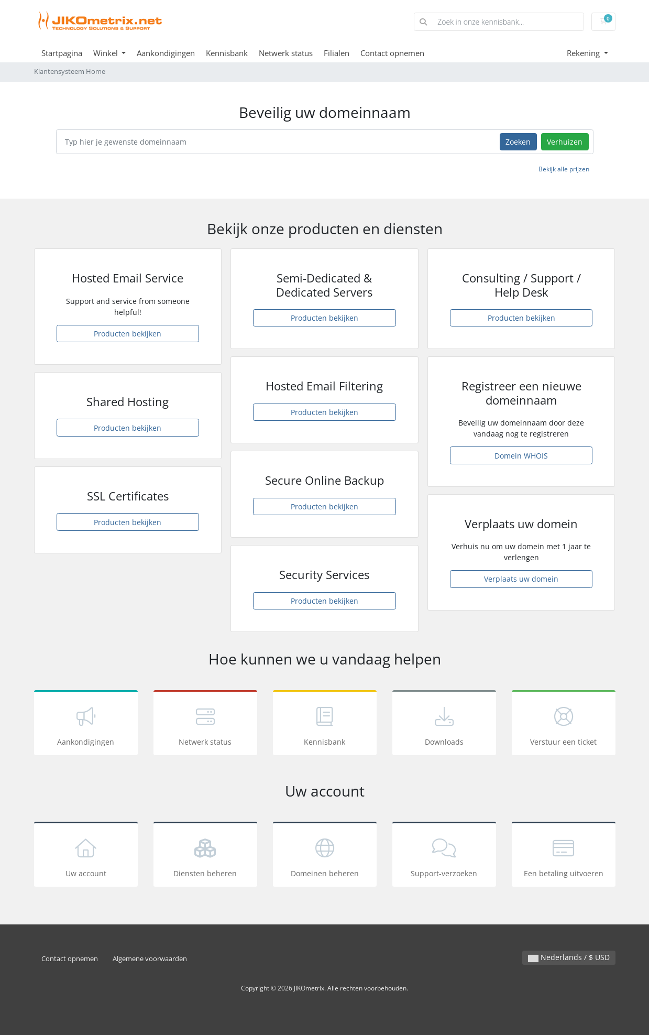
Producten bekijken (127, 334)
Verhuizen (564, 142)
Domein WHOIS (521, 456)
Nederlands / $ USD (569, 957)
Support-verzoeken (444, 856)
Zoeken (518, 142)
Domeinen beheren (325, 856)
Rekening (584, 53)
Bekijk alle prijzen (563, 169)
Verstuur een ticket (563, 724)
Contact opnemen (392, 53)
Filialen (336, 53)
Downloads (444, 724)
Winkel (106, 53)
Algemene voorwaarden (150, 958)
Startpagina (61, 53)
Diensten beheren (205, 856)
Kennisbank (227, 53)
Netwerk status (286, 53)
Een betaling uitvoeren (563, 856)
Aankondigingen (166, 53)
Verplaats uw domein (521, 579)
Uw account (86, 856)
